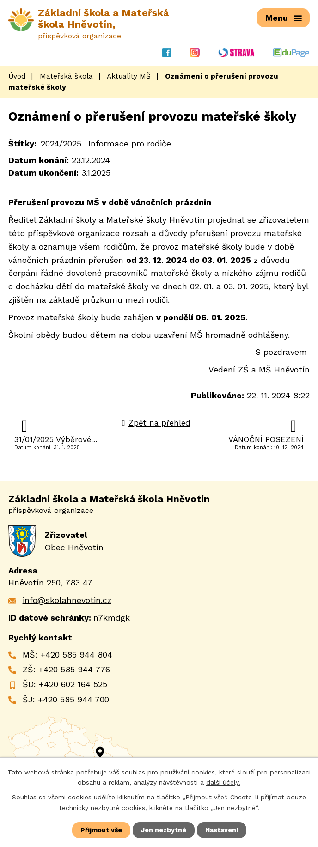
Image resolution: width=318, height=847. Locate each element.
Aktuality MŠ (129, 76)
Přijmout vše (101, 830)
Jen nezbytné (163, 830)
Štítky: (22, 143)
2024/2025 (61, 143)
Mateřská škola (66, 76)
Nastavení (221, 830)
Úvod (16, 76)
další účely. (223, 782)
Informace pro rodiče (129, 143)
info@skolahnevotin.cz (67, 600)
